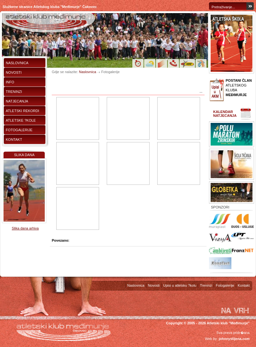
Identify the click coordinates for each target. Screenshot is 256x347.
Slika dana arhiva (25, 228)
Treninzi (14, 92)
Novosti (14, 72)
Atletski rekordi (22, 111)
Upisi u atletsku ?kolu (180, 285)
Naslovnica (17, 63)
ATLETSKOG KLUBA (239, 88)
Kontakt (14, 139)
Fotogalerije (19, 130)
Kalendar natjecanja (225, 113)
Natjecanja (17, 101)
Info (10, 82)
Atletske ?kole (21, 120)
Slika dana (24, 155)
